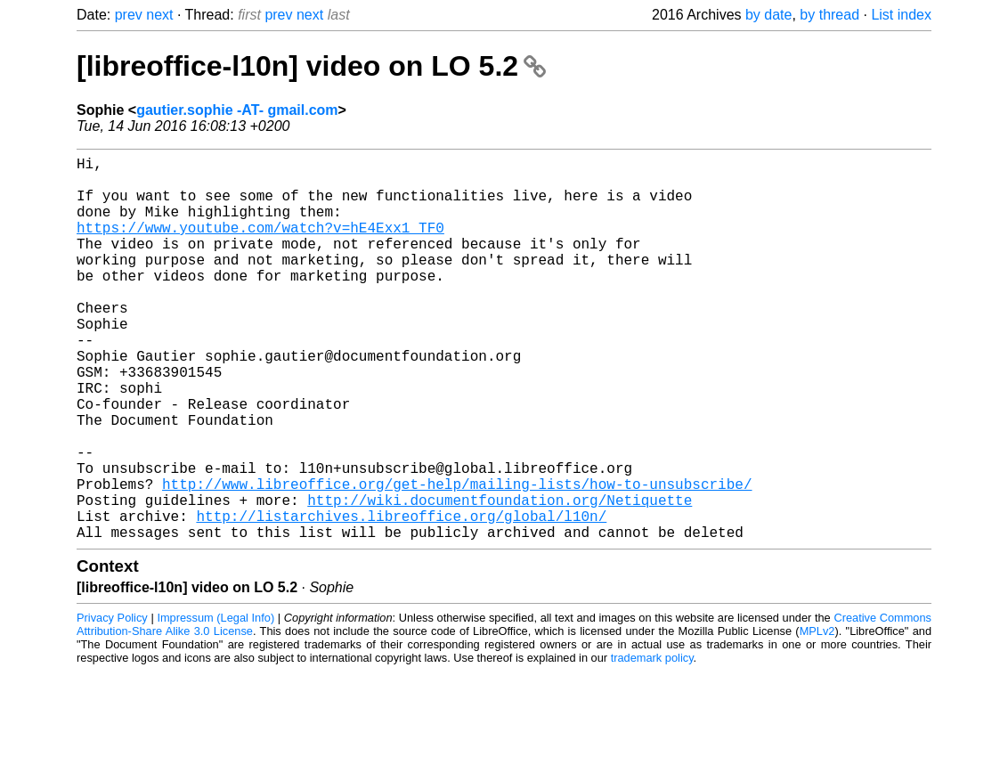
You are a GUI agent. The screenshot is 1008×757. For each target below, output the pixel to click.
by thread (829, 14)
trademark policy (652, 743)
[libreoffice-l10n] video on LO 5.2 (311, 66)
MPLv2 (817, 716)
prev (128, 14)
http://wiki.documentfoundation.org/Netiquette (499, 578)
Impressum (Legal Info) (215, 703)
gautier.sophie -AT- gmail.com (236, 110)
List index (901, 14)
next (159, 14)
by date (768, 14)
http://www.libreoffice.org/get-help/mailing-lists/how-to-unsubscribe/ (457, 558)
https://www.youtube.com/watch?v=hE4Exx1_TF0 (260, 245)
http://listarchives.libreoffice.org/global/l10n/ (401, 597)
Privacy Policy (112, 703)
